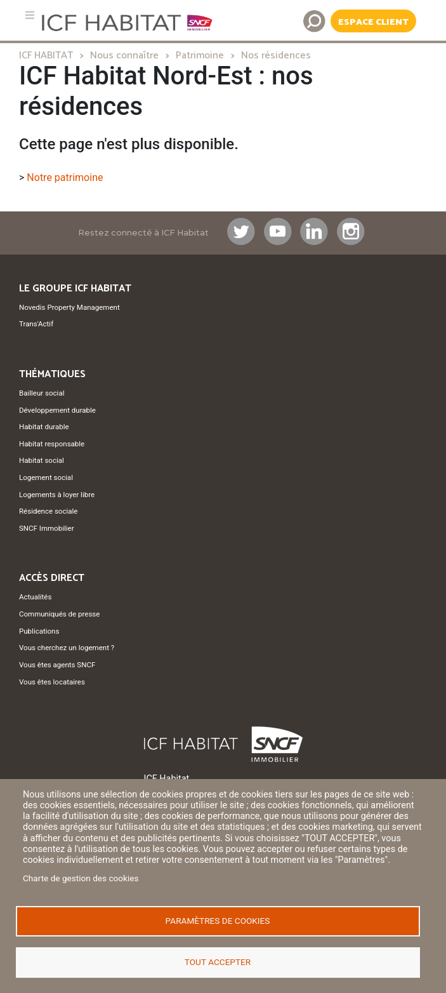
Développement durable (57, 410)
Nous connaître (124, 55)
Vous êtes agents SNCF (57, 664)
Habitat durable (44, 426)
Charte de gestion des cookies (81, 879)
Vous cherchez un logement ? (66, 647)
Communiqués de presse (59, 614)
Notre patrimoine (65, 177)
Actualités (35, 596)
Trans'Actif (36, 323)
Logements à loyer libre (57, 494)
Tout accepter (218, 962)
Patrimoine (200, 55)
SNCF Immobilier (46, 528)
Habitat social (41, 460)
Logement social (46, 477)
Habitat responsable (51, 443)
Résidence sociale (48, 511)
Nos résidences (276, 55)
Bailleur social (41, 393)
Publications (39, 631)
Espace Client (373, 22)
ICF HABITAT (46, 55)
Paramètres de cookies (218, 921)
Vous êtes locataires (52, 681)
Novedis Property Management (69, 307)
